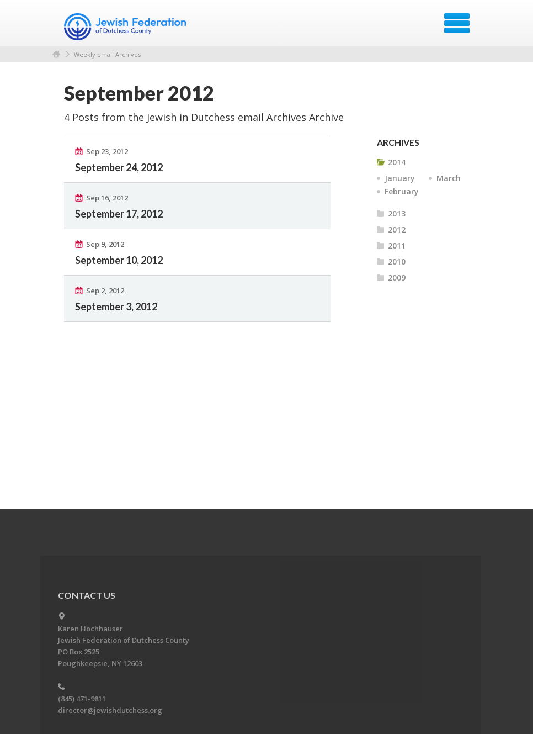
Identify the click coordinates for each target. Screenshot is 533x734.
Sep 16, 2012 (107, 198)
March (448, 178)
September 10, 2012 (119, 260)
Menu (457, 23)
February (402, 191)
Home (56, 54)
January (400, 178)
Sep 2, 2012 (105, 290)
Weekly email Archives (107, 54)
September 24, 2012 (119, 167)
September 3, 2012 (116, 306)
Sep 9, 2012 (105, 244)
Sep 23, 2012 (107, 151)
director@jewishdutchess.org (110, 710)
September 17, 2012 (119, 214)
